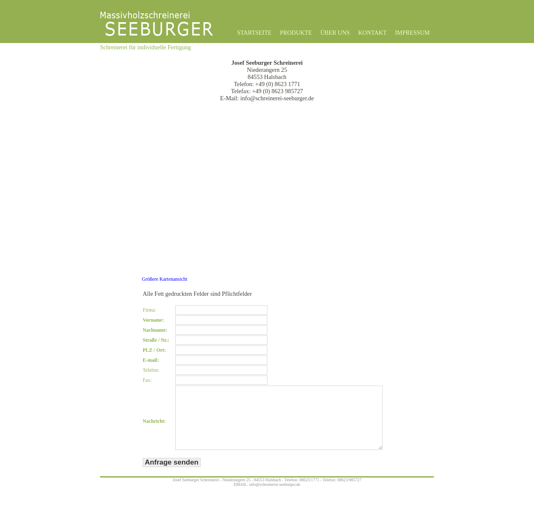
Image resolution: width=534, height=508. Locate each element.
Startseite (254, 32)
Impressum (412, 32)
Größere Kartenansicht (164, 279)
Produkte (296, 32)
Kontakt (372, 32)
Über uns (335, 32)
